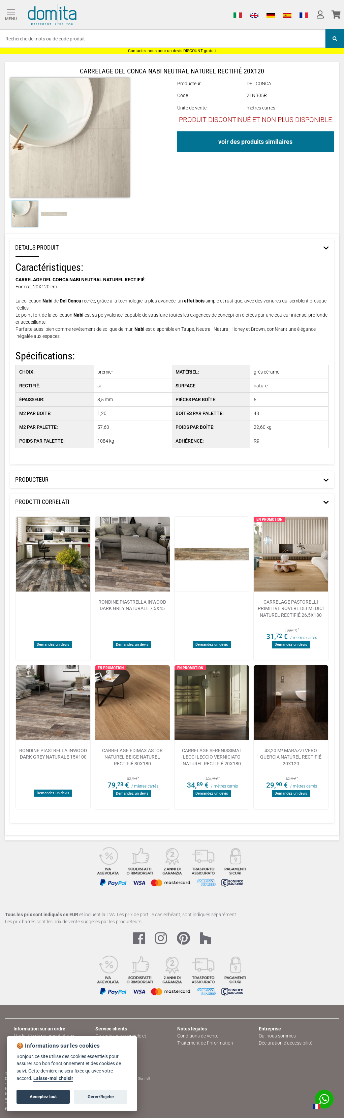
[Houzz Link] (205, 939)
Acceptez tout (43, 1096)
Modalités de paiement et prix (43, 1036)
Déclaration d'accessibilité (285, 1043)
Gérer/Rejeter (101, 1096)
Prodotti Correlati (42, 501)
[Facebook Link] (139, 939)
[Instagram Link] (161, 939)
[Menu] (11, 15)
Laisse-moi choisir (53, 1078)
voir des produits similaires (255, 141)
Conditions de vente (197, 1036)
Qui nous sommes (277, 1036)
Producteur (32, 479)
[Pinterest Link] (183, 939)
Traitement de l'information (205, 1043)
